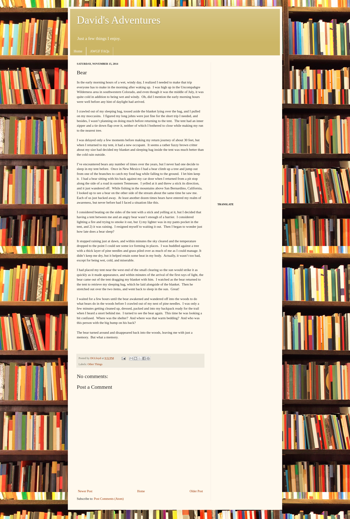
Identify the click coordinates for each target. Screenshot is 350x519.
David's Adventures (118, 20)
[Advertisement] (245, 129)
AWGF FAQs (99, 51)
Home (78, 51)
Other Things (95, 364)
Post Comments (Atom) (109, 498)
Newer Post (85, 491)
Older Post (196, 491)
